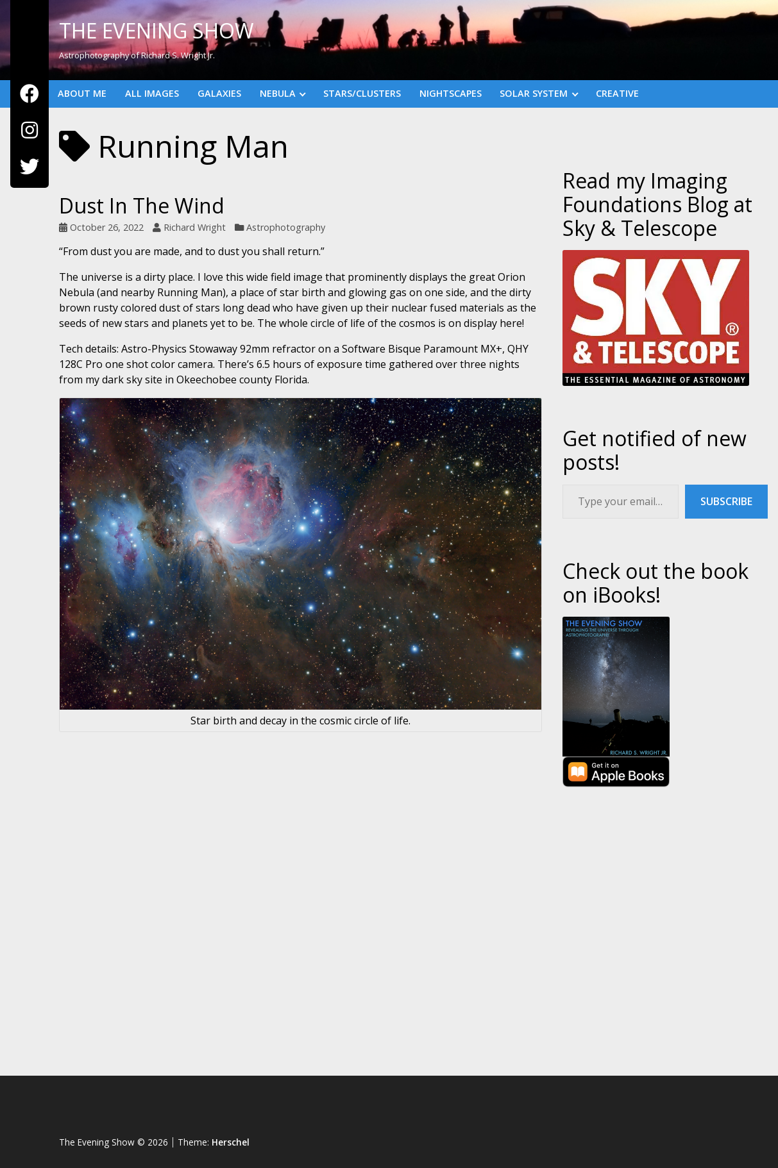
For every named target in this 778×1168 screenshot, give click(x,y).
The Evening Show (156, 30)
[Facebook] (29, 94)
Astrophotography (285, 227)
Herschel (230, 1142)
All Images (152, 93)
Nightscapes (450, 93)
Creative (617, 93)
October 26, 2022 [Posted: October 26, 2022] (107, 227)
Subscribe (726, 501)
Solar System (534, 93)
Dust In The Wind (141, 205)
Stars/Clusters (362, 93)
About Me (82, 93)
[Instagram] (29, 130)
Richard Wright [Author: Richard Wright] (195, 227)
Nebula (278, 93)
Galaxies (219, 93)
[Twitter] (29, 167)
